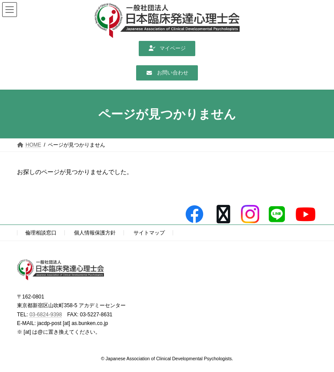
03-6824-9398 (46, 315)
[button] (167, 48)
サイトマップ (149, 233)
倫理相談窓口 (41, 233)
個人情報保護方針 (95, 233)
